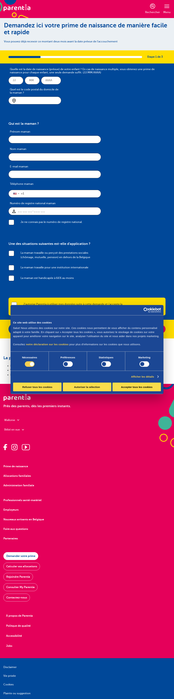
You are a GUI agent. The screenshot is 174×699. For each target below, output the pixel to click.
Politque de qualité (18, 625)
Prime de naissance (15, 466)
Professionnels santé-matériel (22, 500)
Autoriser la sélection (87, 386)
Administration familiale (18, 485)
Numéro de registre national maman (33, 203)
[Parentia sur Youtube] (26, 447)
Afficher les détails (142, 376)
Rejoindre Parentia (18, 576)
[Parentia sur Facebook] (5, 447)
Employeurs (11, 509)
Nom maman (18, 149)
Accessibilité (14, 635)
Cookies (8, 684)
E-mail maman (19, 166)
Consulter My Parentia (20, 587)
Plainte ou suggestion (17, 693)
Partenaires (10, 538)
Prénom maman (20, 131)
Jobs (9, 645)
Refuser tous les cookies (37, 386)
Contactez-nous (16, 597)
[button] (16, 193)
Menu (167, 9)
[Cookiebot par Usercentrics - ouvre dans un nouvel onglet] (146, 310)
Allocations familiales (17, 475)
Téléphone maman (21, 183)
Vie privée (9, 675)
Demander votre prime (20, 556)
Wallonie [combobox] (11, 420)
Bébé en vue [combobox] (14, 429)
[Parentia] (17, 9)
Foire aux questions (15, 529)
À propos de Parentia (19, 615)
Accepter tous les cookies (136, 386)
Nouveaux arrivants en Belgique (23, 519)
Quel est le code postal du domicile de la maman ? (34, 91)
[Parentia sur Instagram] (14, 447)
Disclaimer (10, 667)
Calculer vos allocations (21, 566)
